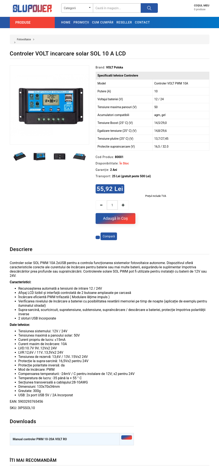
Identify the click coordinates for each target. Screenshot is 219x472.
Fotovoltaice (24, 39)
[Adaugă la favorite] (98, 237)
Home (66, 22)
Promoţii (81, 22)
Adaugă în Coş (115, 218)
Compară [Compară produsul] (109, 236)
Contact (142, 22)
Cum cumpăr (103, 22)
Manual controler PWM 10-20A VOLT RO (40, 439)
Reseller (124, 22)
